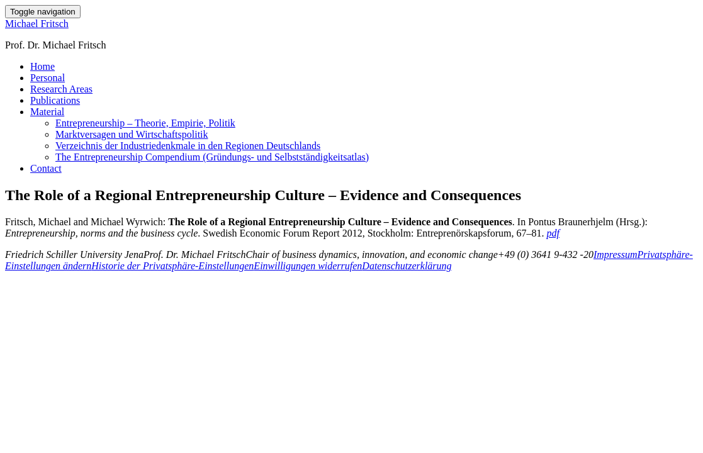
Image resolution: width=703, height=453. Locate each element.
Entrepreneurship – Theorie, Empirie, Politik (145, 123)
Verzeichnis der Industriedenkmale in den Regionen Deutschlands (187, 145)
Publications (55, 100)
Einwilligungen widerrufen (308, 265)
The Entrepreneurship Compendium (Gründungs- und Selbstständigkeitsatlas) (212, 157)
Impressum (615, 254)
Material (47, 111)
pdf (552, 233)
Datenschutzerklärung (406, 265)
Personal (47, 77)
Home (42, 66)
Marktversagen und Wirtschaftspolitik (131, 134)
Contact (46, 168)
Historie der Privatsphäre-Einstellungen (172, 265)
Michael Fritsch (37, 23)
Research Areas (61, 89)
